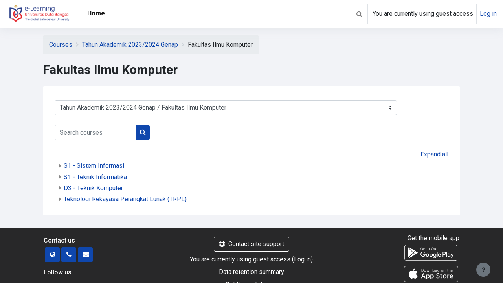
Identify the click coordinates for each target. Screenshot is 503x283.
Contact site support (251, 244)
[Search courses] (96, 132)
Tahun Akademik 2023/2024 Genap (130, 44)
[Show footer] (483, 270)
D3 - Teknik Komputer (93, 188)
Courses (60, 44)
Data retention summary (251, 272)
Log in (488, 13)
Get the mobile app (433, 238)
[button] (359, 14)
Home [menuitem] (96, 13)
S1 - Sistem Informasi (94, 165)
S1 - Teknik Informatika (95, 177)
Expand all (434, 154)
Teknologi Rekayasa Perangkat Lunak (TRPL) (125, 199)
